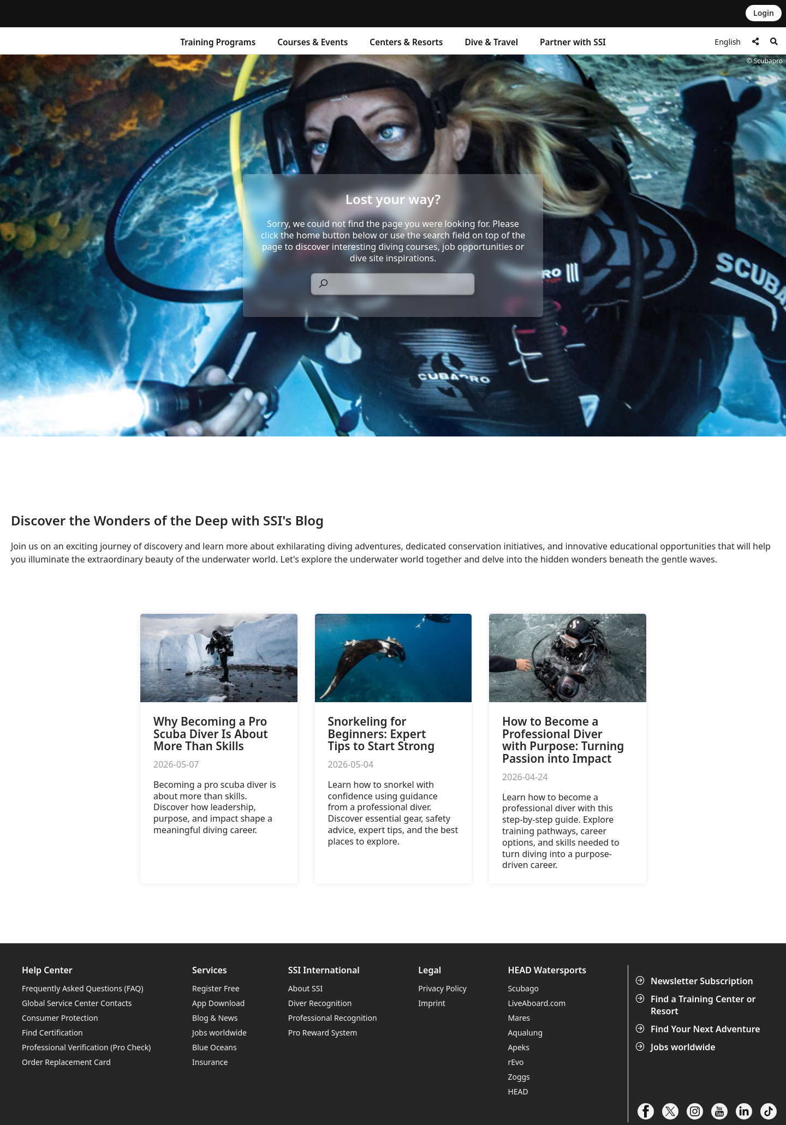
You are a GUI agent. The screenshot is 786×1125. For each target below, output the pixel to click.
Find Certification (52, 1032)
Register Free (215, 988)
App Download (218, 1003)
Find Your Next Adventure (699, 1029)
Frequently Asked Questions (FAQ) (83, 988)
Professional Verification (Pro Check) (86, 1047)
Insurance (210, 1062)
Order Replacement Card (66, 1062)
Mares (519, 1018)
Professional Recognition (332, 1018)
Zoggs (518, 1077)
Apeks (518, 1047)
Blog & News (214, 1018)
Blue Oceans (214, 1047)
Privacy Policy (442, 988)
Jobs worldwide (677, 1047)
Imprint (431, 1003)
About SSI (305, 988)
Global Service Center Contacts (77, 1003)
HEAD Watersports (547, 970)
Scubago (523, 988)
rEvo (515, 1062)
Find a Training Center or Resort (697, 1005)
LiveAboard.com (536, 1003)
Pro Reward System (323, 1032)
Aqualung (525, 1032)
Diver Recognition (320, 1003)
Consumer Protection (60, 1018)
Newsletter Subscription (695, 981)
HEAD (518, 1091)
